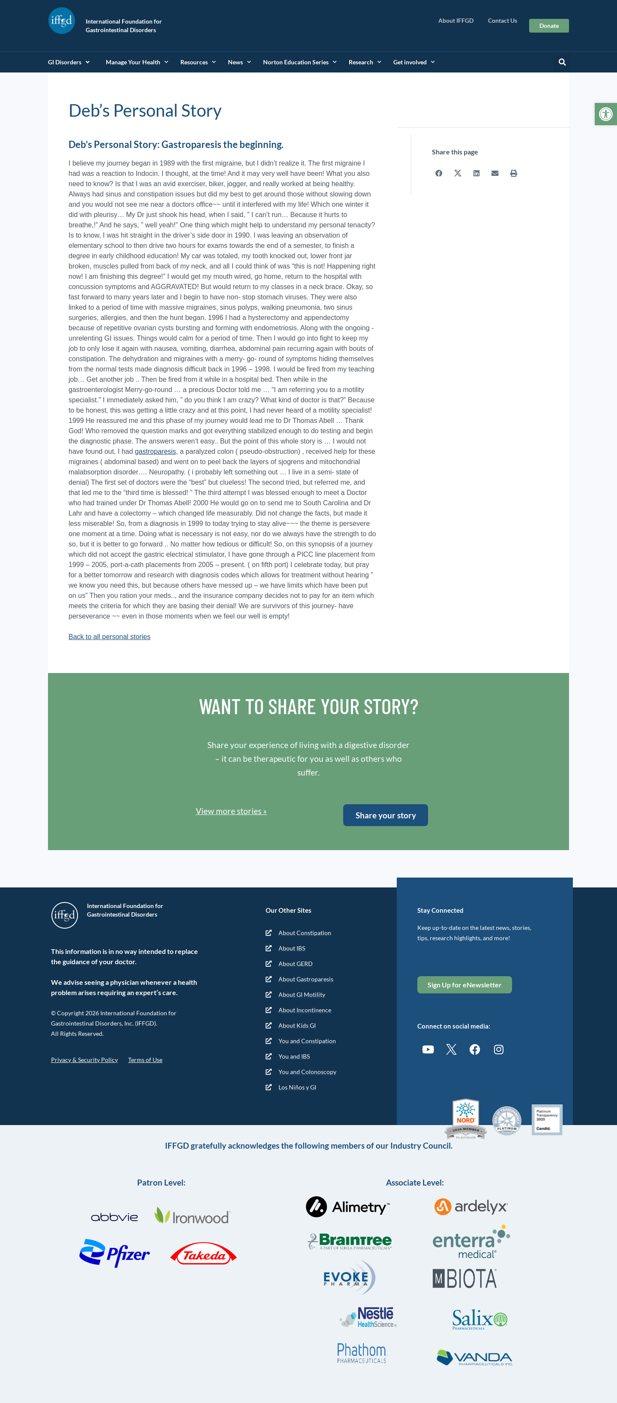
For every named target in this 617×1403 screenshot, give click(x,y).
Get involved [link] (414, 62)
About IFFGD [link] (458, 20)
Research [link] (365, 62)
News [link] (239, 62)
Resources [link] (198, 62)
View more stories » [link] (231, 811)
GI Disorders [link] (69, 62)
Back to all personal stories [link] (109, 636)
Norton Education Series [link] (300, 62)
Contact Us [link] (502, 20)
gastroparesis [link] (155, 451)
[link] (606, 114)
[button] (562, 62)
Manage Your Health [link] (137, 62)
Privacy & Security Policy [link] (84, 1059)
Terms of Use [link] (145, 1059)
